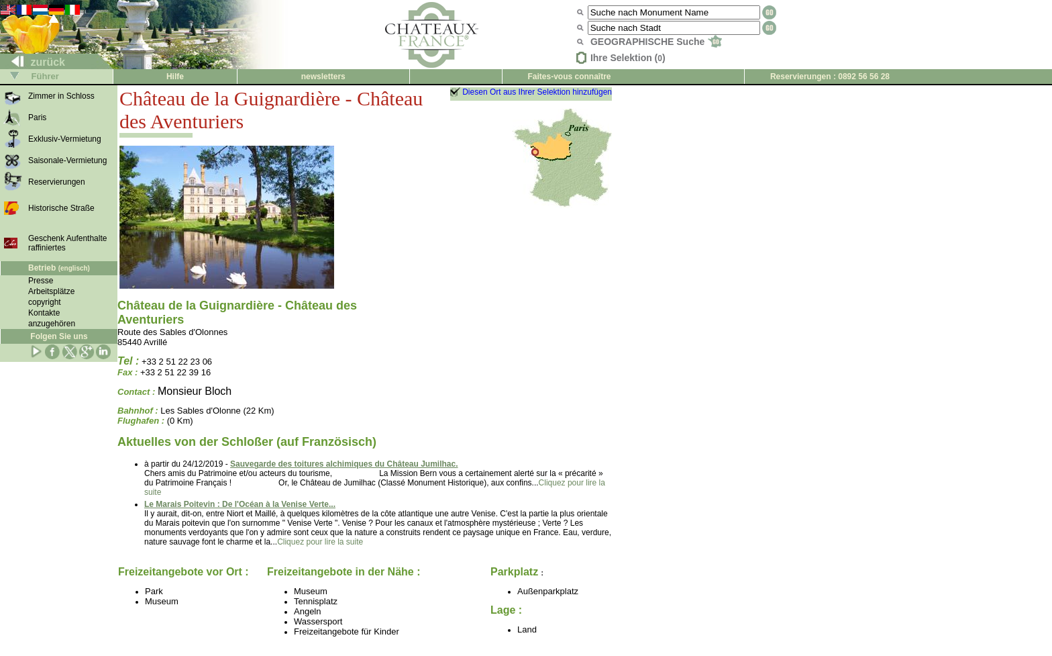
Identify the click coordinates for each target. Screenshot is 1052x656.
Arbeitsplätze (51, 291)
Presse (40, 280)
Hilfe (175, 76)
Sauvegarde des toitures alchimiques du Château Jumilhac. (344, 464)
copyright (44, 302)
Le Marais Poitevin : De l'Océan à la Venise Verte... (239, 504)
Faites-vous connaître (569, 76)
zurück (33, 62)
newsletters (323, 76)
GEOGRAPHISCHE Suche (656, 41)
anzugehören (51, 323)
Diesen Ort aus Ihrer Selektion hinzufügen (537, 92)
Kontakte (44, 313)
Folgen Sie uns (58, 336)
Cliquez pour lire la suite (320, 542)
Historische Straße (61, 208)
